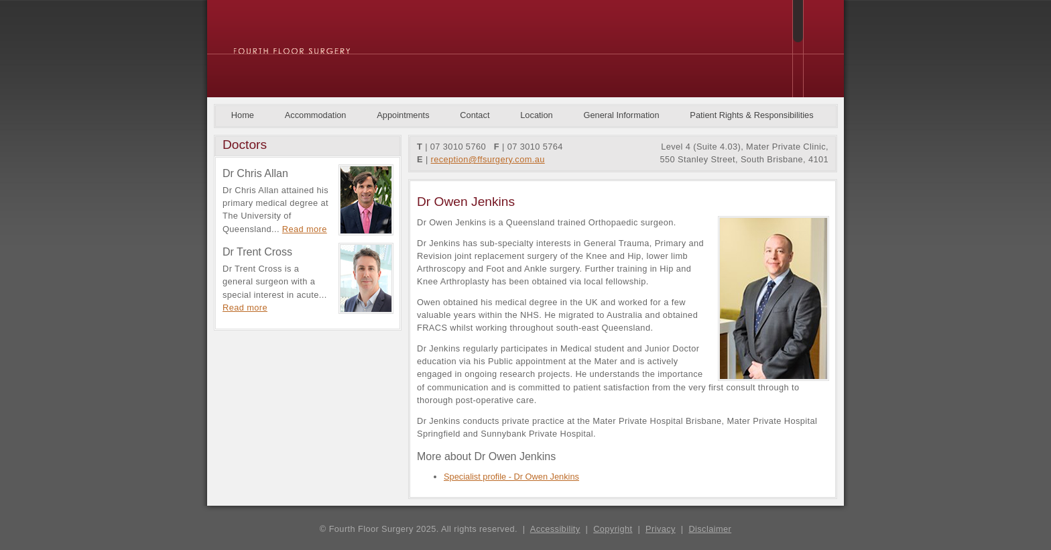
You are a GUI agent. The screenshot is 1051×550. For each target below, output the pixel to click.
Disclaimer (709, 529)
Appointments (403, 115)
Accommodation (316, 115)
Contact (474, 115)
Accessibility (555, 529)
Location (536, 115)
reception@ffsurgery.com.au (488, 159)
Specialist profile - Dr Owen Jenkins (511, 477)
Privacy (660, 529)
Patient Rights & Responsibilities (751, 115)
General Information (621, 115)
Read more (304, 229)
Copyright (612, 529)
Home (242, 115)
